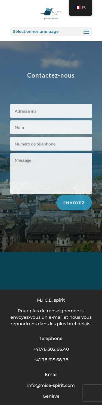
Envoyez (74, 203)
